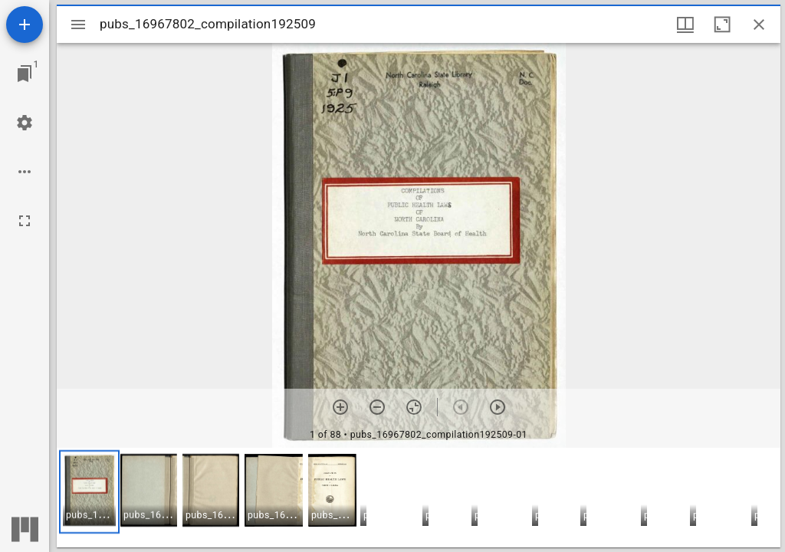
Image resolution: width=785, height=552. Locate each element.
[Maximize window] (722, 24)
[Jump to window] (24, 73)
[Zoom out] (377, 407)
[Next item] (497, 407)
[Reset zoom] (414, 407)
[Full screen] (24, 220)
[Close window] (759, 24)
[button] (89, 492)
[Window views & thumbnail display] (685, 24)
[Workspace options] (24, 171)
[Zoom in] (340, 407)
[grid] (418, 497)
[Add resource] (24, 24)
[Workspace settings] (24, 122)
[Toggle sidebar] (78, 24)
